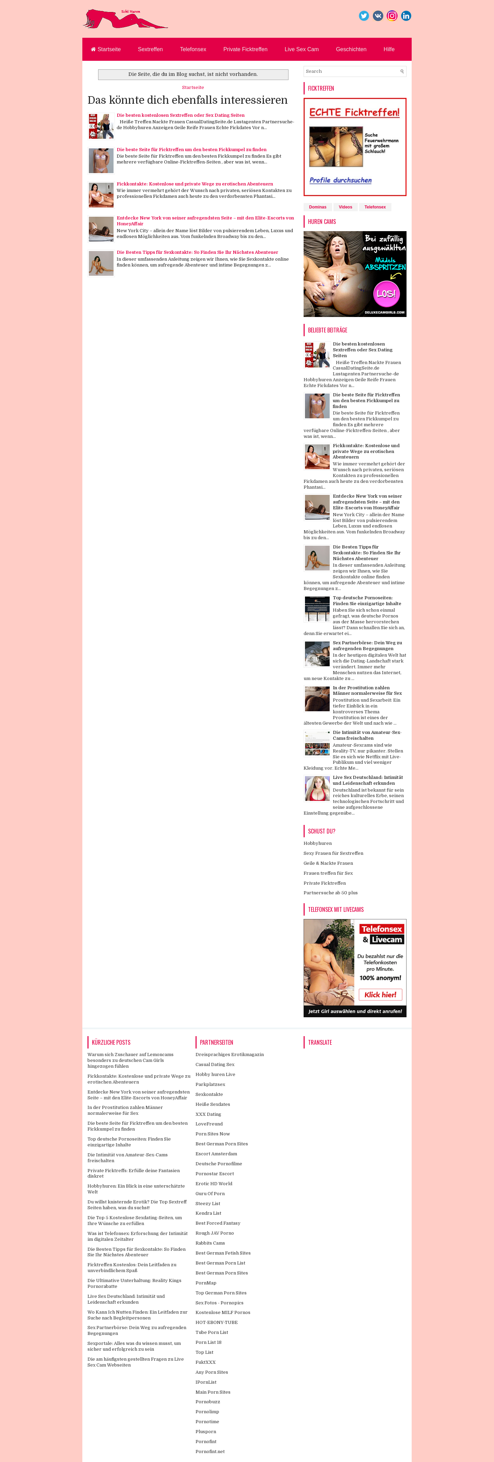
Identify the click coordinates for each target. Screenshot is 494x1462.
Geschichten (351, 49)
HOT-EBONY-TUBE (217, 1322)
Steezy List (208, 1203)
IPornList (206, 1382)
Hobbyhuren (318, 843)
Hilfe (389, 49)
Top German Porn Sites (221, 1292)
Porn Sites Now (213, 1133)
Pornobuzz (208, 1401)
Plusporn (206, 1431)
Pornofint (206, 1441)
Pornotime (207, 1421)
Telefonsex (193, 49)
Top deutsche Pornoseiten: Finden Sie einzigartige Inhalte (367, 600)
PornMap (206, 1282)
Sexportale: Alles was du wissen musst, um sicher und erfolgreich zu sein (134, 1346)
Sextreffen (150, 49)
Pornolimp (207, 1411)
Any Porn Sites (212, 1372)
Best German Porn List (220, 1263)
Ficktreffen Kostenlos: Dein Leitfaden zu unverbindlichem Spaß (131, 1267)
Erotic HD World (214, 1183)
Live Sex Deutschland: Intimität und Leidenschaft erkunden (368, 780)
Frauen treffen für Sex (328, 873)
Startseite (106, 49)
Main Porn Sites (213, 1392)
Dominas (318, 207)
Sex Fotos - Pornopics (220, 1302)
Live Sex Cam (302, 49)
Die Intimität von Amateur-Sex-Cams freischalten (367, 735)
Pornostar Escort (215, 1173)
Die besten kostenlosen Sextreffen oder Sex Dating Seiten (181, 115)
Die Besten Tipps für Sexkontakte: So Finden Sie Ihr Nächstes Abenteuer (197, 252)
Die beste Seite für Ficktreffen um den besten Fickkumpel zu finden (192, 149)
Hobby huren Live (215, 1074)
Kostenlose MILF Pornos (223, 1312)
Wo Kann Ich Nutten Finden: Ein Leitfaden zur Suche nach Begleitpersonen (137, 1315)
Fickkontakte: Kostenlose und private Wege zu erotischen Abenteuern (195, 183)
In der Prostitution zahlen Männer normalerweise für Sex (367, 690)
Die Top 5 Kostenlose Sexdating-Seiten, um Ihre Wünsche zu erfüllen (134, 1220)
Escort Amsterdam (216, 1153)
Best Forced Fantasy (218, 1223)
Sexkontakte (209, 1094)
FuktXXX (206, 1362)
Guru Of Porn (210, 1193)
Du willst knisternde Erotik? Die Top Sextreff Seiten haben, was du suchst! (137, 1204)
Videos (345, 207)
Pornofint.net (210, 1451)
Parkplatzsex (210, 1084)
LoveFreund (209, 1123)
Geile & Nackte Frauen (328, 863)
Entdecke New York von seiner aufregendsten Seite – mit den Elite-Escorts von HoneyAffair (367, 502)
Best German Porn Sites (222, 1143)
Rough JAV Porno (215, 1233)
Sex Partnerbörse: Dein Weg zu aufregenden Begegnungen (367, 645)
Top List (204, 1352)
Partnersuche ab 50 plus (331, 892)
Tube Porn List (212, 1332)
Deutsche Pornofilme (219, 1163)
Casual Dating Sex (215, 1064)
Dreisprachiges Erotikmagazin (230, 1054)
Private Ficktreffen (245, 49)
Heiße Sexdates (213, 1104)
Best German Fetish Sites (223, 1253)
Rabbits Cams (210, 1243)
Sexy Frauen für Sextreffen (333, 853)
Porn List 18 (209, 1342)
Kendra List (208, 1213)
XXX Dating (208, 1114)
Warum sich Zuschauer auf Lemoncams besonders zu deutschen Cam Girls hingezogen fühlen (130, 1060)
